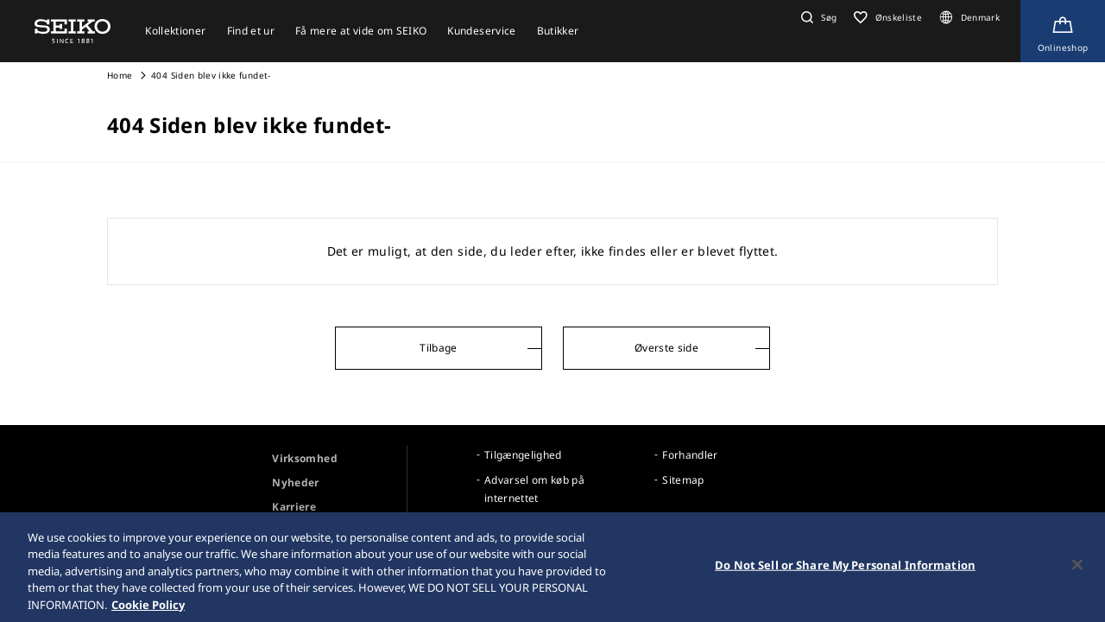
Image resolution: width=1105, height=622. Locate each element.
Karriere (294, 506)
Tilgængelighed (523, 454)
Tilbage (438, 347)
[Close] (1077, 568)
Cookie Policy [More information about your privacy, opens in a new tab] (148, 607)
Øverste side (666, 347)
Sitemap (683, 480)
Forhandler (690, 454)
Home (119, 75)
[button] (817, 17)
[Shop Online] (1062, 31)
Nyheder (295, 482)
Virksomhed (305, 458)
